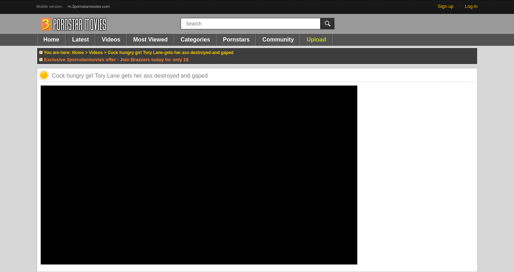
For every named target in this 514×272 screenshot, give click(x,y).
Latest (80, 40)
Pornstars (236, 40)
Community (278, 40)
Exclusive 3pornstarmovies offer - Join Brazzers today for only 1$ (116, 59)
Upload (316, 40)
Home (51, 40)
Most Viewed (150, 40)
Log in (471, 6)
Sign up (445, 6)
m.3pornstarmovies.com (89, 6)
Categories (195, 40)
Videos (111, 40)
